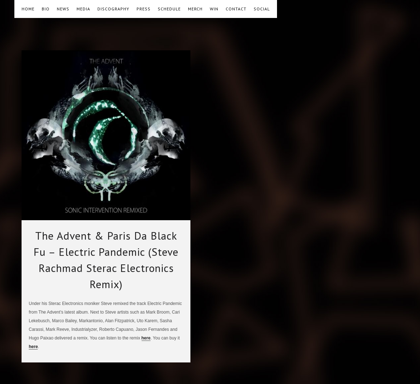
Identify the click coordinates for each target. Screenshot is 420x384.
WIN (214, 8)
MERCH (195, 8)
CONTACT (236, 8)
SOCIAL (262, 8)
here (146, 338)
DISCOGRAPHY (113, 8)
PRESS (144, 8)
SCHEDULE (169, 8)
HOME (28, 8)
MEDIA (83, 8)
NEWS (63, 8)
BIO (46, 8)
